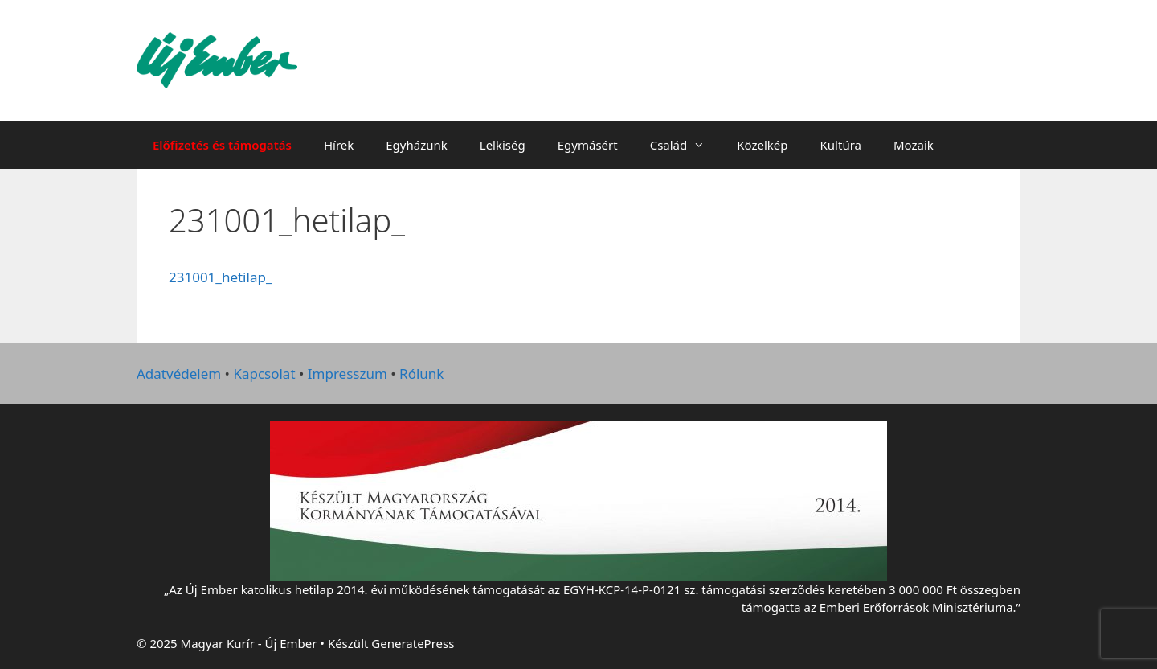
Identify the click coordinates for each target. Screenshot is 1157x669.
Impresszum (347, 373)
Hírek (339, 145)
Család (686, 145)
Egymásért (588, 145)
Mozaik (913, 145)
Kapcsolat (264, 373)
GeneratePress (412, 643)
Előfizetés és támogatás (222, 145)
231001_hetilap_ (220, 277)
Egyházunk (417, 145)
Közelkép (762, 145)
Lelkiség (502, 145)
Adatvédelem (179, 373)
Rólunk (421, 373)
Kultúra (840, 145)
